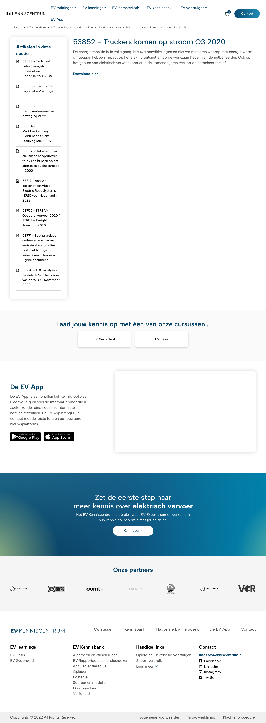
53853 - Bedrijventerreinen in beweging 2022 (38, 111)
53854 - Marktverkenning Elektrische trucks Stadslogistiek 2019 (36, 133)
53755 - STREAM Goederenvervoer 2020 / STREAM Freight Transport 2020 (41, 218)
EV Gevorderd (22, 660)
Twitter (207, 677)
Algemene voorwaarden (160, 717)
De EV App (219, 629)
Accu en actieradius (89, 666)
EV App (213, 8)
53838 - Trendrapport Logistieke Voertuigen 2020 (39, 91)
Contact (250, 8)
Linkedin (208, 666)
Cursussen (104, 629)
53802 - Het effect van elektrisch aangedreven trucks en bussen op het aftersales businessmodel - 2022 (41, 161)
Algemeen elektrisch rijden (95, 655)
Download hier (85, 74)
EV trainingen (67, 8)
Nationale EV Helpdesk (177, 629)
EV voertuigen (188, 8)
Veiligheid (81, 693)
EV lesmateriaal (128, 8)
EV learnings (96, 8)
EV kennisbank (160, 8)
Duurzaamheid (85, 688)
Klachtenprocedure (239, 717)
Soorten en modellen (90, 682)
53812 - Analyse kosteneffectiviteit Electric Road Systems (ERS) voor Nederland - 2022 (39, 190)
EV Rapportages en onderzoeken (100, 660)
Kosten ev (81, 677)
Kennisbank (133, 530)
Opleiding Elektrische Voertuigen (163, 655)
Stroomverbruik (149, 660)
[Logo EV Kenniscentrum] (23, 8)
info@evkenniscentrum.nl (220, 655)
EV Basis (17, 655)
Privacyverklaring (201, 717)
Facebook (210, 661)
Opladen (80, 671)
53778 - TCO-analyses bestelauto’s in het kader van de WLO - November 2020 (41, 277)
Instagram (210, 672)
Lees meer (144, 666)
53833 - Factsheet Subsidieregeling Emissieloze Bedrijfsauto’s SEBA (37, 68)
